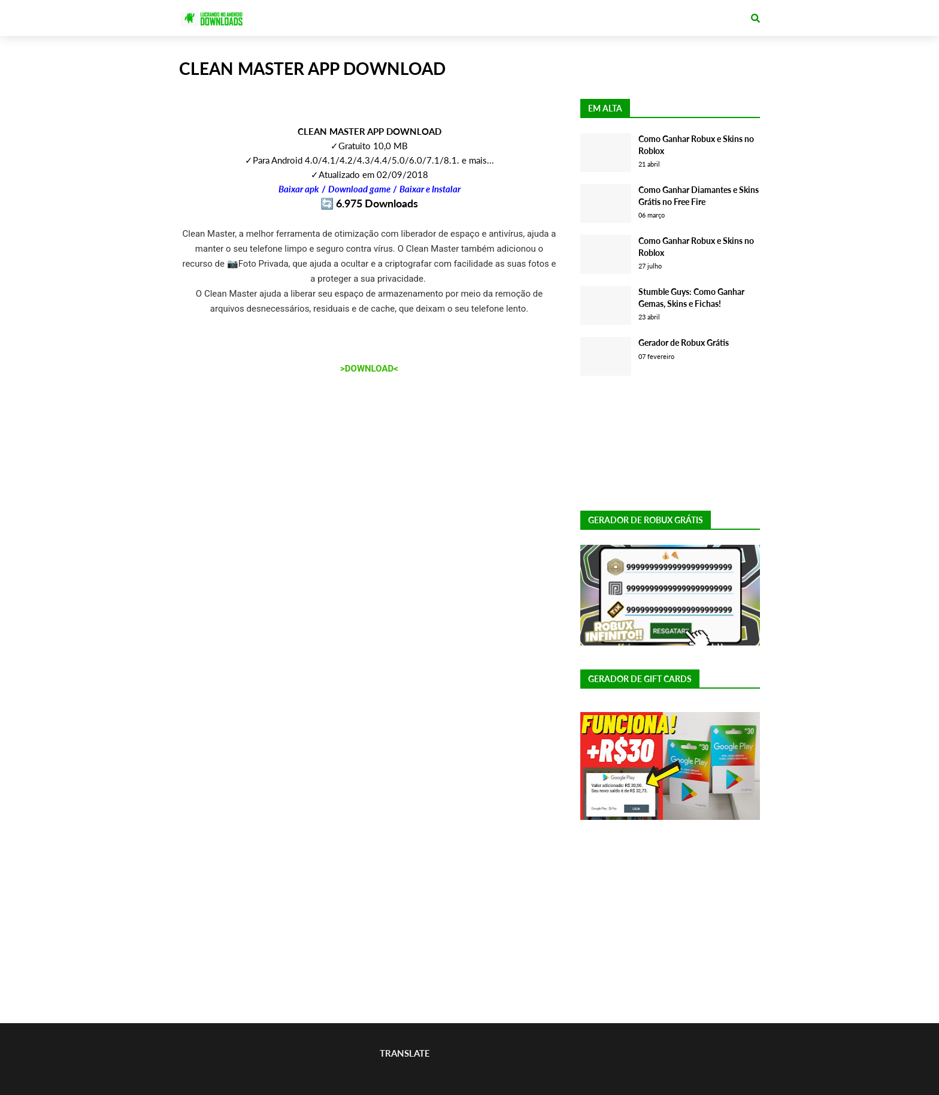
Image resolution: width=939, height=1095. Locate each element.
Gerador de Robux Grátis (683, 342)
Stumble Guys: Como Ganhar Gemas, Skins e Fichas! (691, 297)
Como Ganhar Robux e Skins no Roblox (696, 145)
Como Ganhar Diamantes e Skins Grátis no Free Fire (698, 196)
